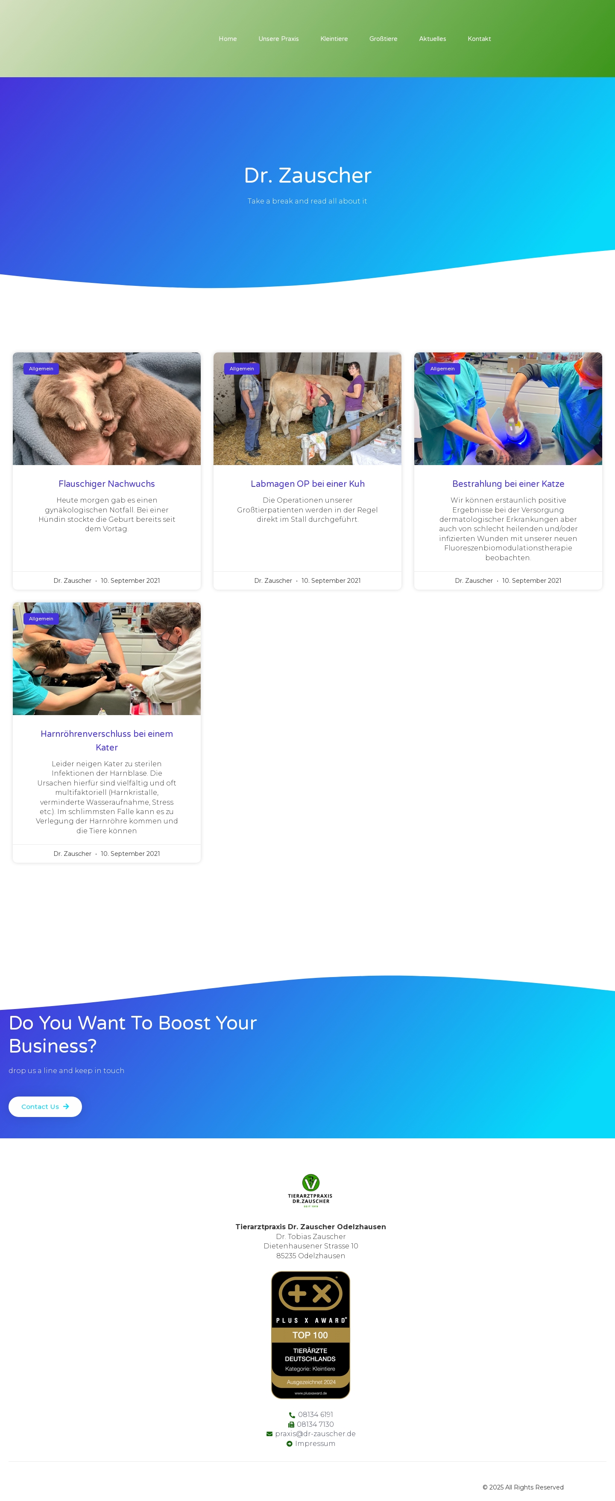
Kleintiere (334, 39)
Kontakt (479, 39)
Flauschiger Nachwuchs (107, 484)
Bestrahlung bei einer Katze (508, 484)
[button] (46, 1103)
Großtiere (383, 39)
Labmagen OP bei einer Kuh (308, 484)
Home (228, 39)
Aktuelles (432, 39)
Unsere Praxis (278, 39)
